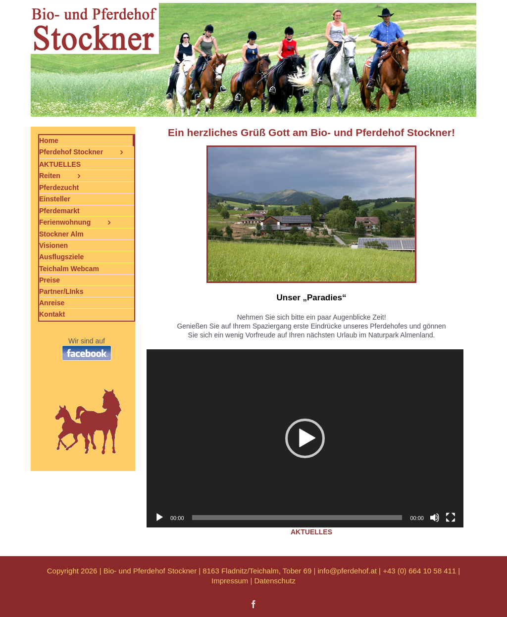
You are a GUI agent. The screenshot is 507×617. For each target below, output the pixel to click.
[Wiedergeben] (159, 517)
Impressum (229, 580)
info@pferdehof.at (346, 571)
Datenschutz (275, 580)
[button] (305, 438)
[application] (305, 438)
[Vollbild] (451, 517)
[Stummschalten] (435, 517)
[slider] (297, 517)
